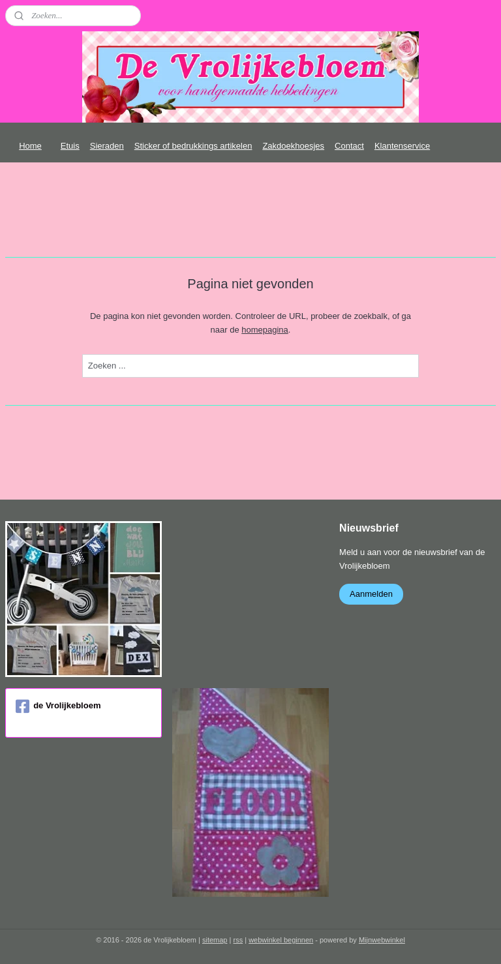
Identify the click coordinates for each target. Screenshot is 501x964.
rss (238, 940)
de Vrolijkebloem (58, 706)
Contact (349, 146)
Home (30, 146)
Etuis (70, 146)
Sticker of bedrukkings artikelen (193, 146)
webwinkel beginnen (281, 940)
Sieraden (107, 146)
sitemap (215, 940)
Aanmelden (371, 594)
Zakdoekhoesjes (293, 146)
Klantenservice (402, 146)
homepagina (264, 329)
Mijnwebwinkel (382, 940)
